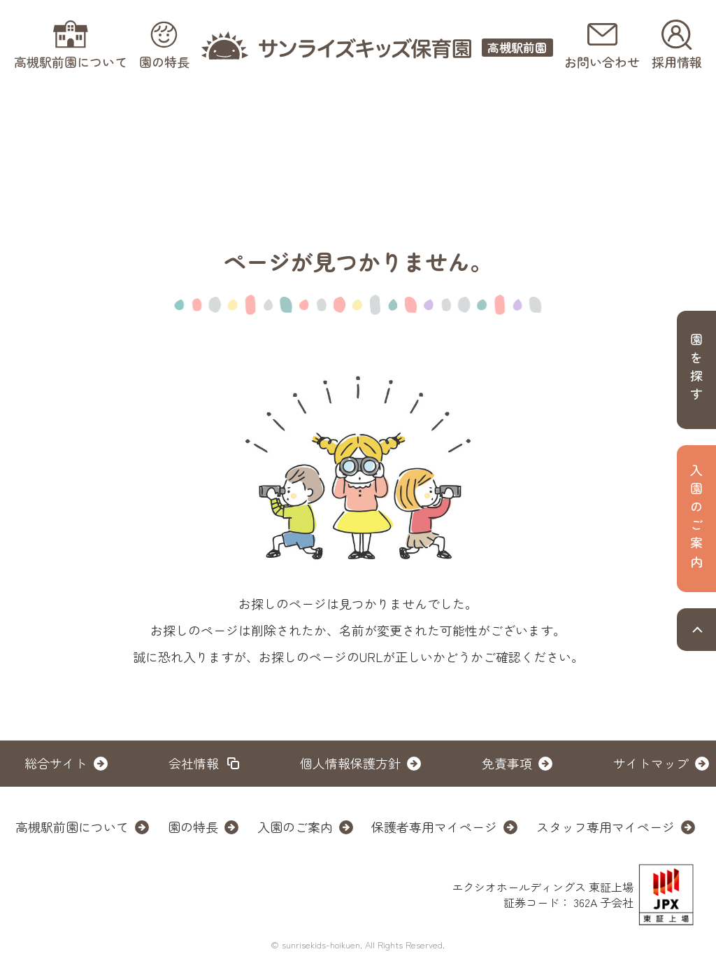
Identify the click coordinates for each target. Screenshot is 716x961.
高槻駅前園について (72, 827)
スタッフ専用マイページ (605, 827)
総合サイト (55, 763)
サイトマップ (651, 763)
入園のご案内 (295, 827)
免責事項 (507, 763)
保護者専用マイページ (434, 827)
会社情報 (194, 763)
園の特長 (193, 827)
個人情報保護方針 (350, 763)
